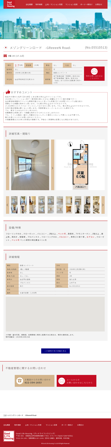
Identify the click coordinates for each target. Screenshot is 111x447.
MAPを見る (68, 436)
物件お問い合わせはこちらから (94, 73)
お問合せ (98, 4)
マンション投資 (71, 4)
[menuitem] (29, 4)
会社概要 (29, 4)
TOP (5, 415)
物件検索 (38, 4)
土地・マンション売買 (54, 4)
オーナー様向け (86, 4)
